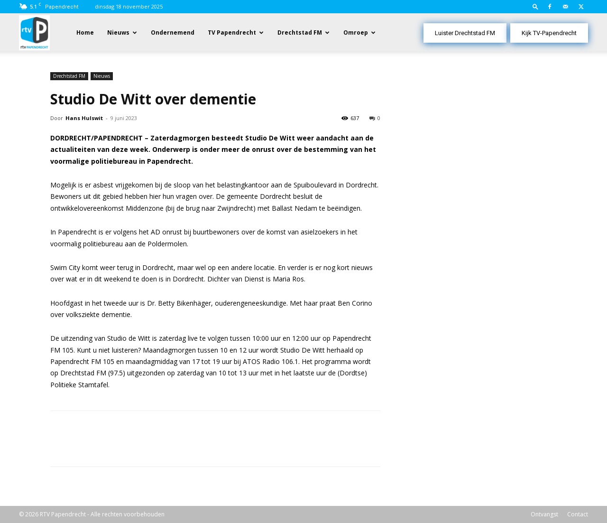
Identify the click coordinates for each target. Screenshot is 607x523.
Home (85, 32)
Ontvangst (544, 514)
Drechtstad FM (299, 32)
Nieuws (118, 32)
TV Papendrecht (232, 32)
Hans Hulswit (84, 117)
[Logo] (34, 32)
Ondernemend (172, 32)
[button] (535, 6)
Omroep (355, 32)
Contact (577, 514)
